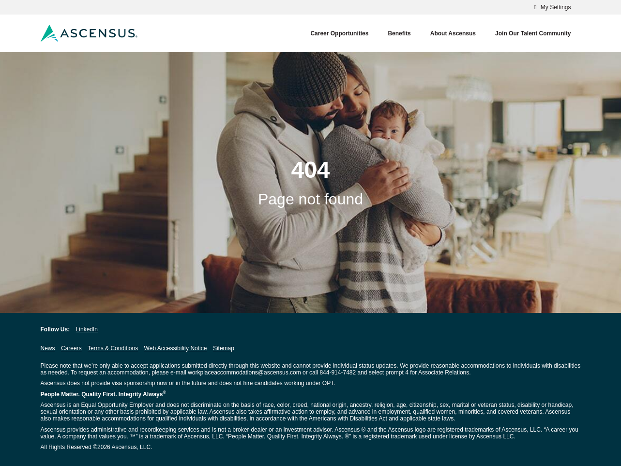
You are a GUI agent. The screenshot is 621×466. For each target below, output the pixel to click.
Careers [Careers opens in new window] (71, 348)
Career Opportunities (339, 33)
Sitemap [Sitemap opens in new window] (223, 348)
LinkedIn (87, 329)
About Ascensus (453, 33)
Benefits (399, 33)
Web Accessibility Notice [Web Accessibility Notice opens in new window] (175, 348)
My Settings (551, 7)
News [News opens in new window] (48, 348)
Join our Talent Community (533, 33)
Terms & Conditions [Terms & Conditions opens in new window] (113, 348)
